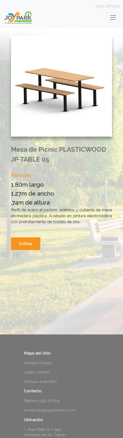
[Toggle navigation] (113, 17)
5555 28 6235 (108, 6)
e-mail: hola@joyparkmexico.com (50, 410)
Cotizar (25, 243)
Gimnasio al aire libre (40, 381)
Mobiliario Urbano (38, 363)
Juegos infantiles (37, 372)
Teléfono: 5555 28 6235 (42, 401)
